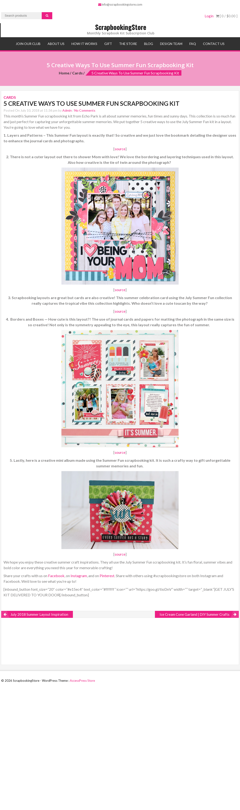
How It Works (84, 44)
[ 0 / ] (226, 16)
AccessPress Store (82, 680)
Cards (77, 73)
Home (64, 73)
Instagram (79, 575)
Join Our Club (28, 44)
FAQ (192, 44)
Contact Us (214, 44)
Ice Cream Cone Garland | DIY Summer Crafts (194, 614)
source (120, 149)
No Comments (84, 110)
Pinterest (107, 575)
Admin (67, 110)
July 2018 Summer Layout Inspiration (39, 614)
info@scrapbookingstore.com (120, 4)
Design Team (171, 44)
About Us (56, 44)
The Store (128, 44)
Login (209, 16)
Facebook (56, 575)
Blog (148, 44)
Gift (108, 44)
